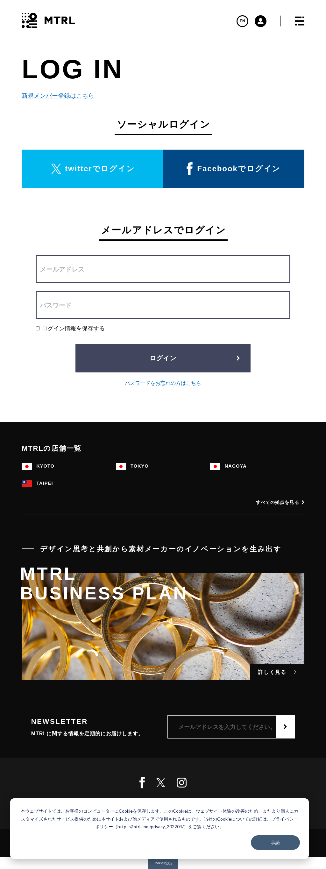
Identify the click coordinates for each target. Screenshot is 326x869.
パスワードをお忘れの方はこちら (163, 383)
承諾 (275, 842)
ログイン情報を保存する (70, 328)
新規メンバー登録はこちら (57, 95)
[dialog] (159, 828)
